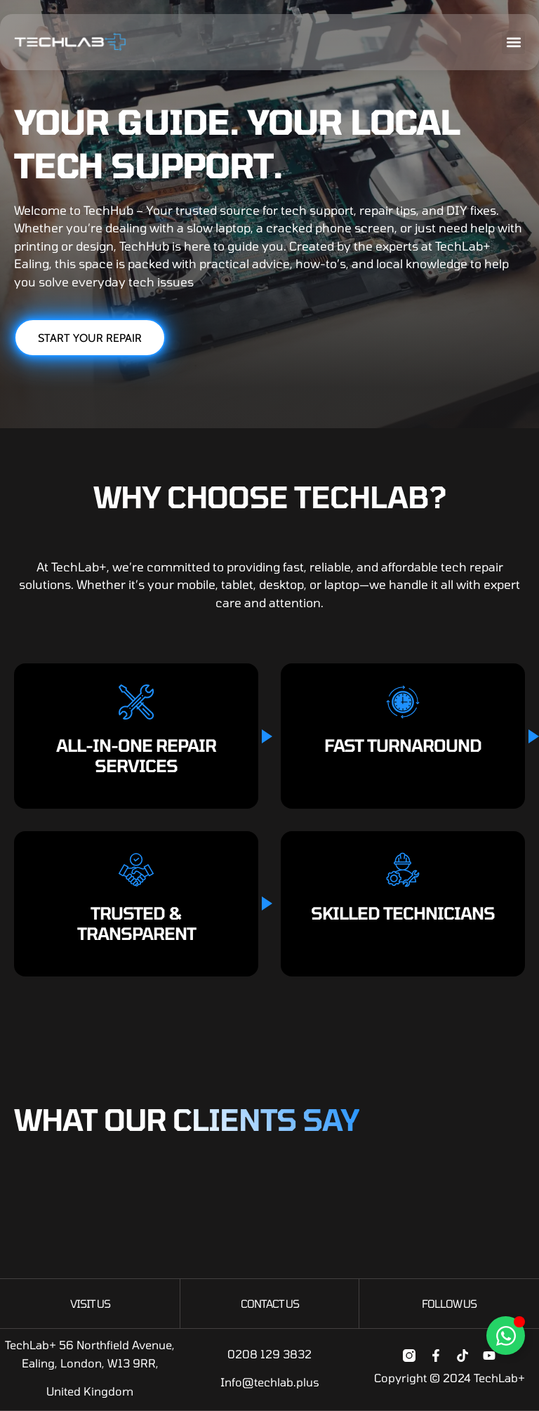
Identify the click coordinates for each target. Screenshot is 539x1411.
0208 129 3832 (269, 1353)
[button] (513, 42)
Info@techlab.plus (269, 1382)
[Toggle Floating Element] (505, 1335)
